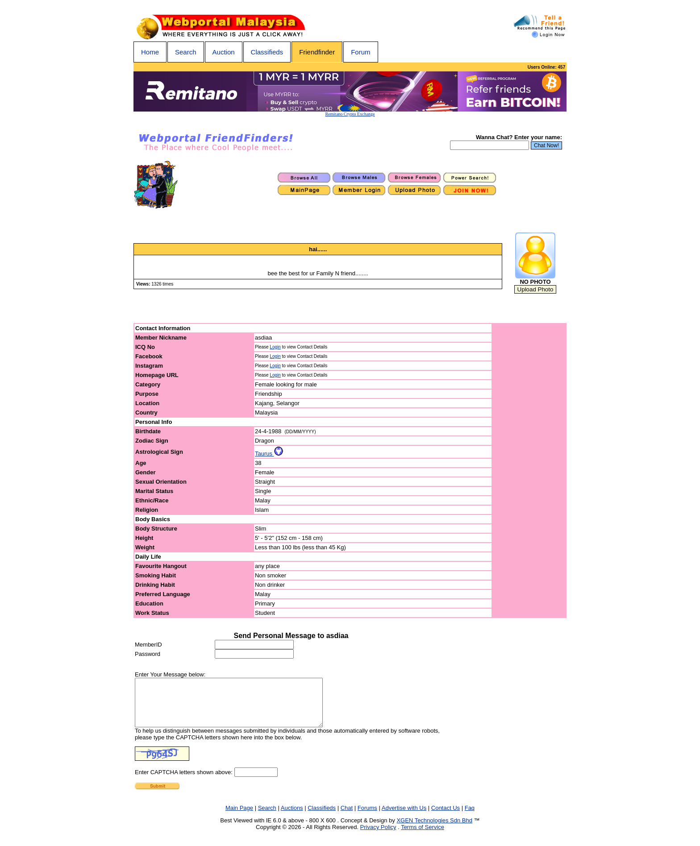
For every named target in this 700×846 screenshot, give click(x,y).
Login (275, 346)
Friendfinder (317, 52)
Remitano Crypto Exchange (350, 114)
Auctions (292, 817)
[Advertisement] (529, 471)
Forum (360, 52)
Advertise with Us (404, 817)
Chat (347, 817)
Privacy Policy (378, 836)
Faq (470, 817)
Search (185, 52)
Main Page (239, 817)
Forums (367, 817)
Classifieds (267, 52)
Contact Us (445, 817)
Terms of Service (422, 836)
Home (150, 52)
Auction (223, 52)
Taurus (269, 453)
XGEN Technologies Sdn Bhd (434, 829)
